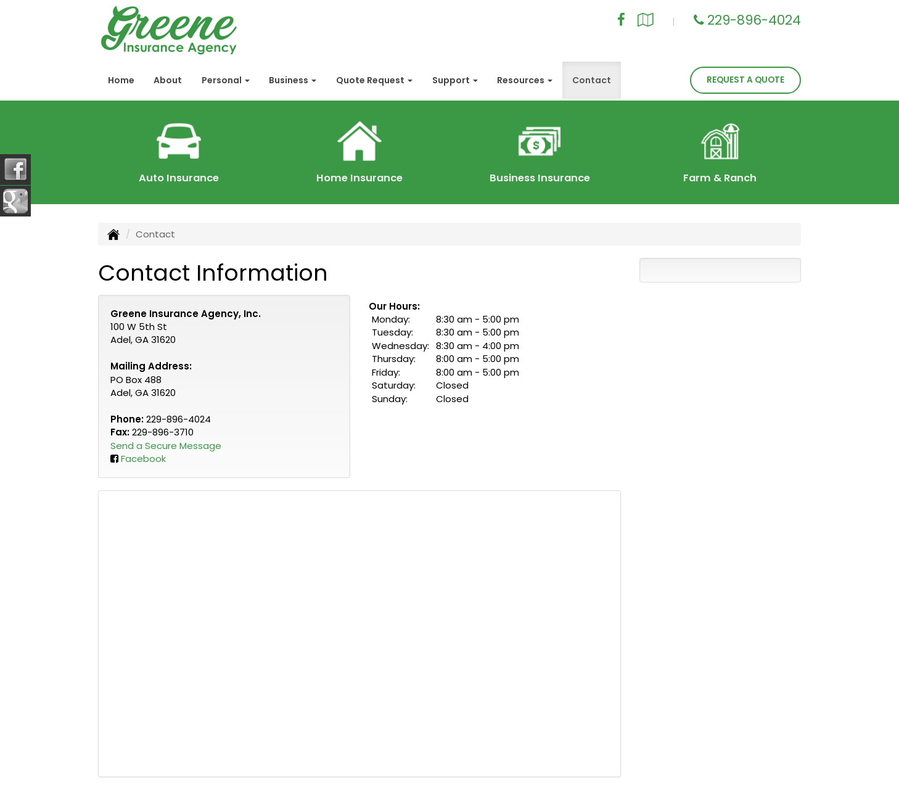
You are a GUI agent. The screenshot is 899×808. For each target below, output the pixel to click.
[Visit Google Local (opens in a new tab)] (645, 21)
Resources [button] (524, 80)
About (168, 80)
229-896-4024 (754, 20)
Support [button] (455, 80)
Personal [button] (226, 80)
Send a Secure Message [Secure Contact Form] (165, 445)
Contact (591, 80)
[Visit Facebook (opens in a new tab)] (621, 21)
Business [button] (292, 80)
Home (121, 80)
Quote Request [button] (374, 80)
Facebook (143, 458)
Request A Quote (745, 80)
